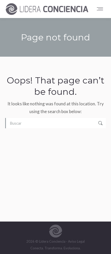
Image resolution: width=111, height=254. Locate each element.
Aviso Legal (76, 241)
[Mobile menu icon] (101, 8)
